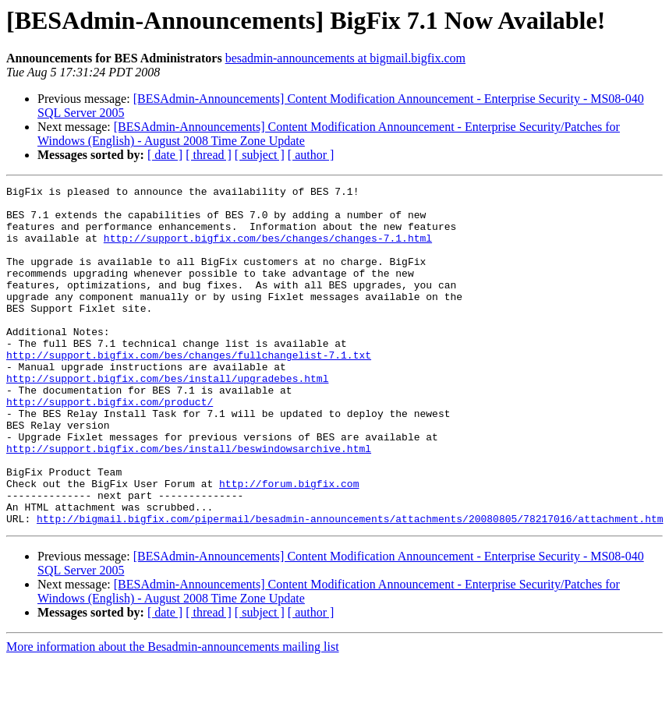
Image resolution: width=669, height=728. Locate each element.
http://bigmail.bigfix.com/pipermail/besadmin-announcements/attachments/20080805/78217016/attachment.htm (350, 586)
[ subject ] (260, 154)
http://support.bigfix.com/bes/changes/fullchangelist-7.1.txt (188, 390)
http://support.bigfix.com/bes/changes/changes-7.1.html (268, 249)
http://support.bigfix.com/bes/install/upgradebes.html (167, 418)
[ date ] (164, 154)
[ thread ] (209, 154)
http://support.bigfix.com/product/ (109, 446)
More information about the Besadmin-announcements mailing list (172, 714)
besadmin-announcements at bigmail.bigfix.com (345, 58)
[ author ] (311, 154)
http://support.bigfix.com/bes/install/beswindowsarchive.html (188, 502)
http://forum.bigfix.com (289, 544)
